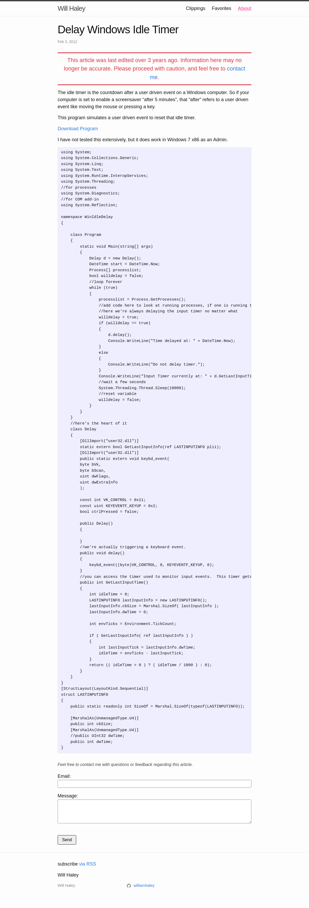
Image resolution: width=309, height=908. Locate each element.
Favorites (221, 8)
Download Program (78, 128)
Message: (154, 810)
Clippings (195, 8)
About (244, 8)
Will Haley (71, 8)
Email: (154, 781)
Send (67, 843)
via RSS (87, 868)
